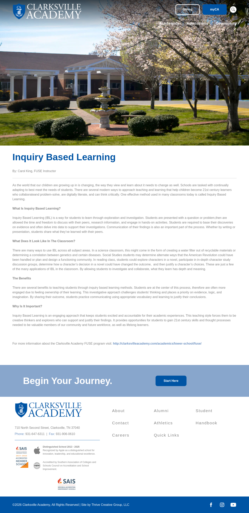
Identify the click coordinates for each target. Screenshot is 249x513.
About (118, 410)
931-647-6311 (35, 434)
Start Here (171, 380)
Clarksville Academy (36, 504)
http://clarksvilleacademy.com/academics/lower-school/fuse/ (157, 343)
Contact (120, 423)
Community (226, 23)
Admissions (197, 23)
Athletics (163, 423)
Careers (120, 435)
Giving (187, 9)
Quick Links (166, 435)
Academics (169, 23)
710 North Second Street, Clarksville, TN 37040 (47, 427)
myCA (214, 9)
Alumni (161, 410)
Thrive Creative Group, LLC (110, 504)
